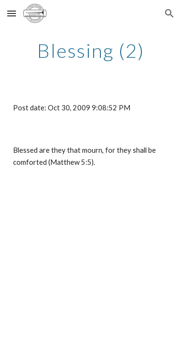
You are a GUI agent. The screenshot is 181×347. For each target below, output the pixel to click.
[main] (90, 50)
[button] (11, 13)
